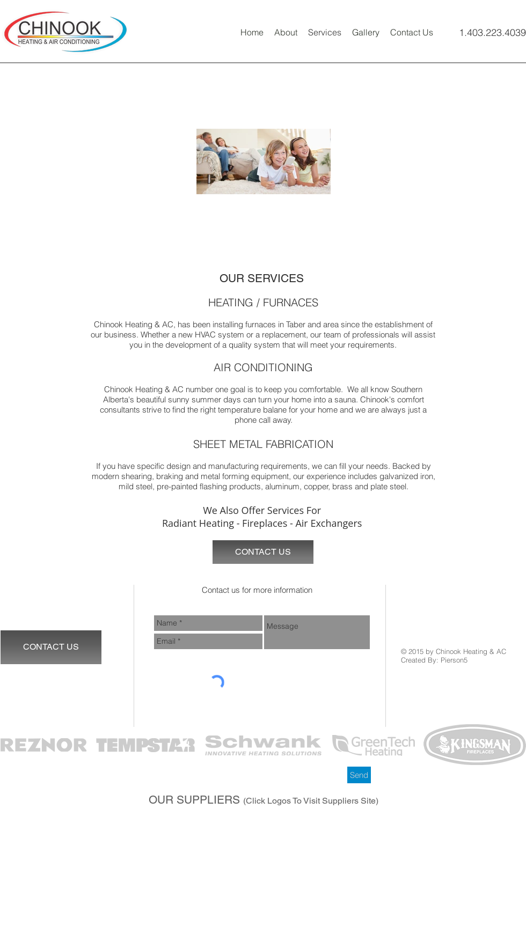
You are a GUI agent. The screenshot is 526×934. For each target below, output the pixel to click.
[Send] (359, 775)
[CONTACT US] (263, 552)
